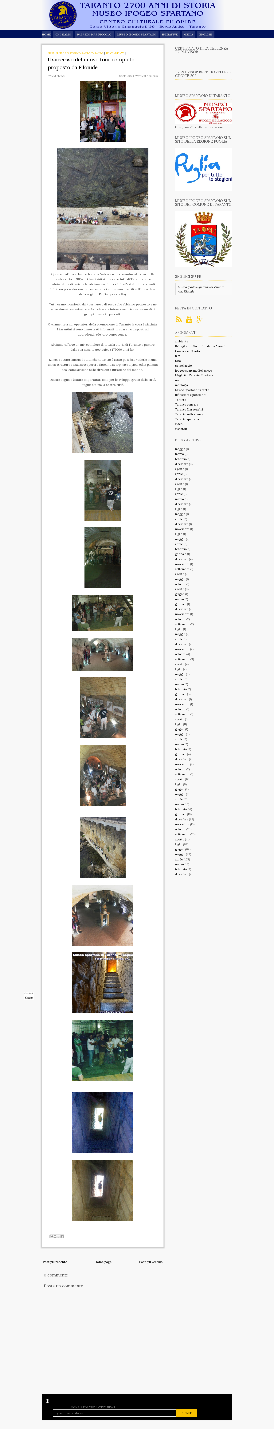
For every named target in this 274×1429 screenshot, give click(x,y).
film (177, 356)
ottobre (180, 584)
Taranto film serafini (189, 409)
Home (46, 34)
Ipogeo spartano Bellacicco (193, 370)
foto (178, 361)
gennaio (180, 554)
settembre (182, 569)
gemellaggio (183, 365)
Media (190, 34)
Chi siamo (63, 34)
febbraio (181, 459)
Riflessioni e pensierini (190, 395)
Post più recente (55, 1262)
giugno (179, 594)
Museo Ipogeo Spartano (138, 34)
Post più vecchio (151, 1262)
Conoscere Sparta (187, 351)
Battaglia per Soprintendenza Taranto (201, 346)
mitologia (181, 385)
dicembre (181, 464)
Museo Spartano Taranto (73, 53)
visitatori (181, 429)
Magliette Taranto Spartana (194, 375)
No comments (115, 53)
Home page (103, 1262)
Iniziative (171, 34)
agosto (179, 469)
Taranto (97, 53)
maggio (180, 449)
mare (51, 53)
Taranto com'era (186, 404)
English (208, 34)
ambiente (181, 341)
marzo (179, 454)
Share (29, 997)
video (178, 424)
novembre (182, 529)
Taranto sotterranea (189, 414)
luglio (178, 489)
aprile (179, 474)
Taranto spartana (187, 419)
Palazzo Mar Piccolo (95, 34)
